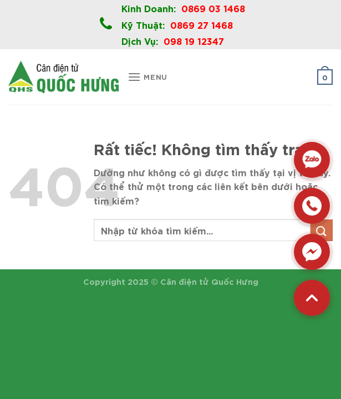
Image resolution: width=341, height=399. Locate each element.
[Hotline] (312, 206)
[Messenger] (312, 252)
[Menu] (147, 76)
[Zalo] (312, 160)
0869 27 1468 (201, 24)
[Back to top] (312, 298)
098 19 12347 (194, 40)
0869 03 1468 (213, 8)
